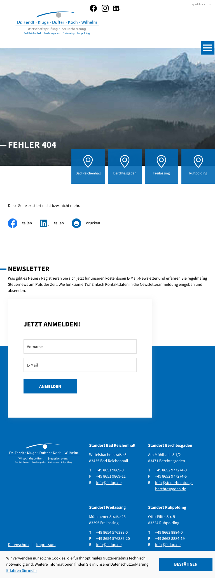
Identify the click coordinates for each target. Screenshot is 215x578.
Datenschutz (18, 544)
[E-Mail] (80, 364)
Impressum (45, 544)
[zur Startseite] (56, 23)
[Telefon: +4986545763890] (112, 531)
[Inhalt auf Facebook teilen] (24, 222)
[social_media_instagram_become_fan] (105, 8)
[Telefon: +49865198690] (109, 469)
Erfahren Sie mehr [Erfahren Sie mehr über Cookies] (21, 570)
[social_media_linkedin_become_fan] (116, 8)
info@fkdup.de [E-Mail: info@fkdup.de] (108, 481)
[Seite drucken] (90, 222)
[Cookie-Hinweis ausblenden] (185, 564)
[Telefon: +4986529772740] (171, 469)
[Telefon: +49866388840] (169, 531)
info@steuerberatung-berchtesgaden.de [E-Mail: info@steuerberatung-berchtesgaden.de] (174, 485)
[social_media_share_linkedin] (56, 222)
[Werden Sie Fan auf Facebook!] (93, 8)
